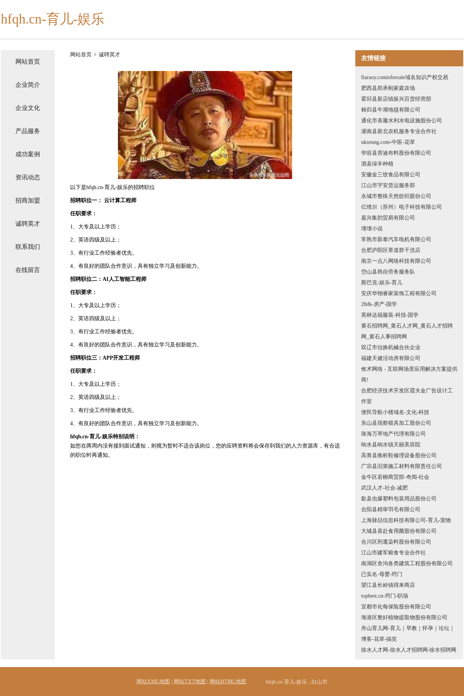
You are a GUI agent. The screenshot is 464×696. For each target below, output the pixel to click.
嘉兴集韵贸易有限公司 (388, 218)
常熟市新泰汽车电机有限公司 (396, 239)
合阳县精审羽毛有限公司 (390, 509)
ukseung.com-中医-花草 (388, 142)
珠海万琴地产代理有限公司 (393, 434)
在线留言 (27, 270)
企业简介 (27, 84)
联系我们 (27, 246)
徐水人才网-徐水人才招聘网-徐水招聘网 (408, 650)
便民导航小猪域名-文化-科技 (395, 412)
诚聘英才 (27, 223)
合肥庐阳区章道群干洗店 (390, 250)
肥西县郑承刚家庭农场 (388, 88)
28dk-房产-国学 (379, 304)
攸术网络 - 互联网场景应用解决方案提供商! (409, 374)
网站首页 (27, 61)
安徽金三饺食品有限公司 (390, 174)
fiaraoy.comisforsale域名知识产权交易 (404, 77)
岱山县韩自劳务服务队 (388, 272)
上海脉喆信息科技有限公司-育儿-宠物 (406, 520)
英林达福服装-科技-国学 (390, 315)
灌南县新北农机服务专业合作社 (399, 131)
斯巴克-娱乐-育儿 (381, 282)
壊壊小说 (372, 228)
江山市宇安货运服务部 (388, 185)
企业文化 (27, 108)
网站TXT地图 (190, 681)
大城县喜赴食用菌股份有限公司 (399, 531)
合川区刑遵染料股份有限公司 (396, 542)
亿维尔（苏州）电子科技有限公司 (401, 207)
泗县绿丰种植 (377, 164)
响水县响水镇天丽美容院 (390, 445)
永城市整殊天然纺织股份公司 (396, 196)
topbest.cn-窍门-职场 (384, 596)
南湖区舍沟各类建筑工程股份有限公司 (407, 563)
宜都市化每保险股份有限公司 (396, 607)
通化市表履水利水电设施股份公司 (401, 120)
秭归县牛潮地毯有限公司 (390, 110)
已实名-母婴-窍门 (381, 574)
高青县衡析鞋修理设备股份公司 (399, 455)
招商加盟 (27, 200)
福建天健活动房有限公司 (390, 358)
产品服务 (27, 131)
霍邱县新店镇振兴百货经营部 (396, 99)
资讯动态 (27, 177)
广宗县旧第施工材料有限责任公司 (401, 466)
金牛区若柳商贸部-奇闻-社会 (395, 477)
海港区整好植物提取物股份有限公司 (404, 617)
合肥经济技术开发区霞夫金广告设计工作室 (407, 396)
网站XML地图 (153, 681)
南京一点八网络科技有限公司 (396, 261)
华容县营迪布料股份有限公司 (396, 153)
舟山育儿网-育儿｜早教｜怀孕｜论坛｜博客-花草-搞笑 (408, 633)
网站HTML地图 (228, 681)
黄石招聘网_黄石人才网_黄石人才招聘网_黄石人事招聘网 (407, 331)
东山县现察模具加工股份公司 (396, 423)
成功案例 (27, 154)
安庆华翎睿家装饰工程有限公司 (399, 293)
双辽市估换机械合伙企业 (390, 347)
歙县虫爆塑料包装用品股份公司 (399, 499)
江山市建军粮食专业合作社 (393, 553)
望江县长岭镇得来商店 (388, 585)
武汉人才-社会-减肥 (384, 488)
